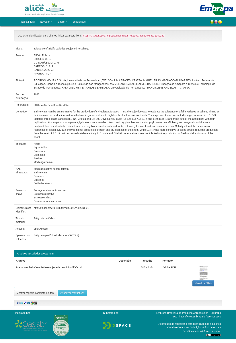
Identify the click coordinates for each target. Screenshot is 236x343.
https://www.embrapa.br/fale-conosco (200, 316)
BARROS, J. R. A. (44, 66)
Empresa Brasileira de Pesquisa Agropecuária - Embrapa (188, 312)
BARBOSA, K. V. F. (44, 69)
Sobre (62, 21)
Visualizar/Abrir (203, 283)
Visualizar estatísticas (72, 293)
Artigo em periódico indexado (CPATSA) (56, 235)
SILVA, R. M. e (42, 55)
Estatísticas (79, 21)
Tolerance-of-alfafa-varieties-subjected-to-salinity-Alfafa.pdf (49, 267)
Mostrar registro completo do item (36, 293)
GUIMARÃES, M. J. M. (47, 62)
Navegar (46, 21)
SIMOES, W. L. (42, 59)
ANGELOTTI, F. (43, 73)
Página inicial (27, 21)
